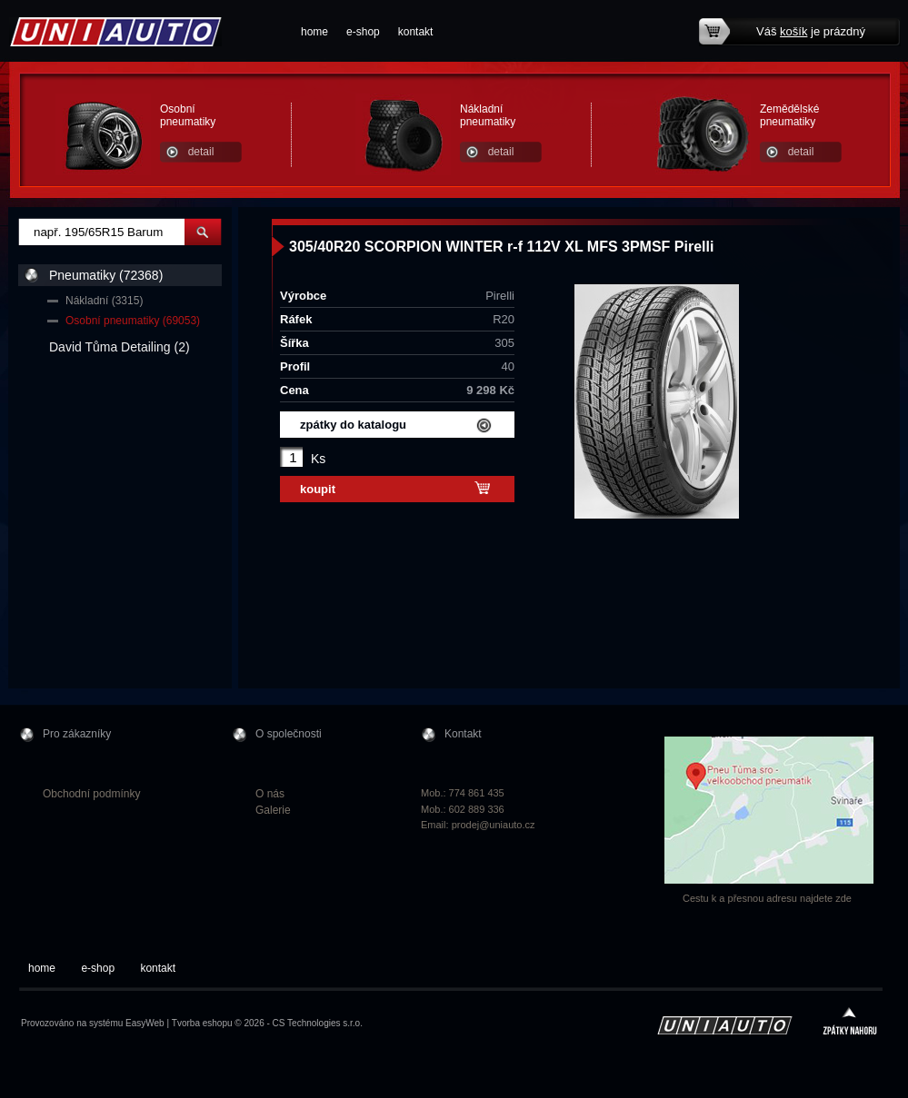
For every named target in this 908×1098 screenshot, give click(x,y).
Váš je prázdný (810, 31)
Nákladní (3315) (104, 300)
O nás (269, 793)
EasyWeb (145, 1023)
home (314, 31)
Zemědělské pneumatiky (789, 115)
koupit (317, 489)
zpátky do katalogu (353, 424)
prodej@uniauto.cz (493, 824)
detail (201, 151)
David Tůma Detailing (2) (119, 347)
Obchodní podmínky (91, 793)
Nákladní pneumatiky (487, 115)
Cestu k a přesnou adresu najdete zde (767, 898)
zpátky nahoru (850, 1023)
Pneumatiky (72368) (106, 275)
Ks (318, 458)
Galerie (273, 810)
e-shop (363, 31)
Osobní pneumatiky (187, 115)
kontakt (416, 31)
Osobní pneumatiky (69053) (132, 320)
